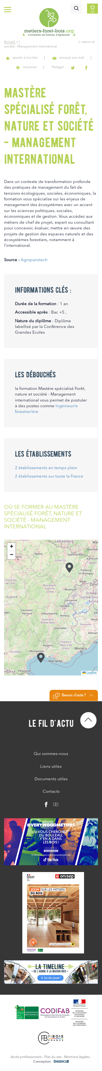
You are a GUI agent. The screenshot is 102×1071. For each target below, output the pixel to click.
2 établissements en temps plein (46, 468)
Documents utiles (51, 779)
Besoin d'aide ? (73, 696)
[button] (41, 658)
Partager (58, 67)
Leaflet (89, 673)
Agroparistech (34, 260)
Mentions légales (76, 1057)
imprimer (26, 67)
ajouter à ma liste (22, 57)
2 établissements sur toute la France (49, 477)
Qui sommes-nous (51, 754)
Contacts (51, 792)
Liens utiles (51, 767)
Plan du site (52, 1057)
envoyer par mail (68, 57)
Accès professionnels (26, 1057)
